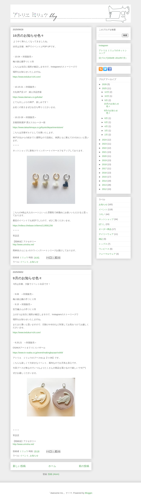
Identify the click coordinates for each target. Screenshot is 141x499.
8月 (106, 118)
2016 (104, 173)
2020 (104, 156)
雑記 (101, 239)
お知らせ (34, 262)
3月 (106, 130)
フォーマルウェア (107, 254)
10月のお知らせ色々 (28, 36)
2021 (104, 152)
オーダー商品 (105, 229)
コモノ (102, 214)
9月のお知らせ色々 (27, 278)
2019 (104, 160)
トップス (103, 244)
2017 (104, 168)
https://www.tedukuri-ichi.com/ (27, 77)
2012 (104, 189)
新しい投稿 (19, 466)
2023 (104, 144)
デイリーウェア (106, 234)
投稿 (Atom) (53, 474)
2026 (104, 84)
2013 (104, 185)
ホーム (52, 466)
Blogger (88, 493)
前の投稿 (84, 466)
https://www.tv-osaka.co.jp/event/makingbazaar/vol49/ (38, 352)
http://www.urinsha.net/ (23, 244)
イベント (24, 262)
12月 (107, 92)
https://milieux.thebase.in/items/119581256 (33, 225)
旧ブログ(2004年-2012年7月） (113, 58)
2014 (104, 181)
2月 (106, 134)
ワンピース (104, 249)
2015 (104, 177)
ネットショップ (106, 219)
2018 (104, 164)
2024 (104, 140)
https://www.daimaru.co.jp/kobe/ (28, 97)
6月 (106, 122)
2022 (104, 148)
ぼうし (102, 224)
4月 (106, 126)
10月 (107, 96)
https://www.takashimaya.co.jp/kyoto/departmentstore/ (38, 127)
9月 (106, 100)
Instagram (103, 45)
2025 (104, 88)
